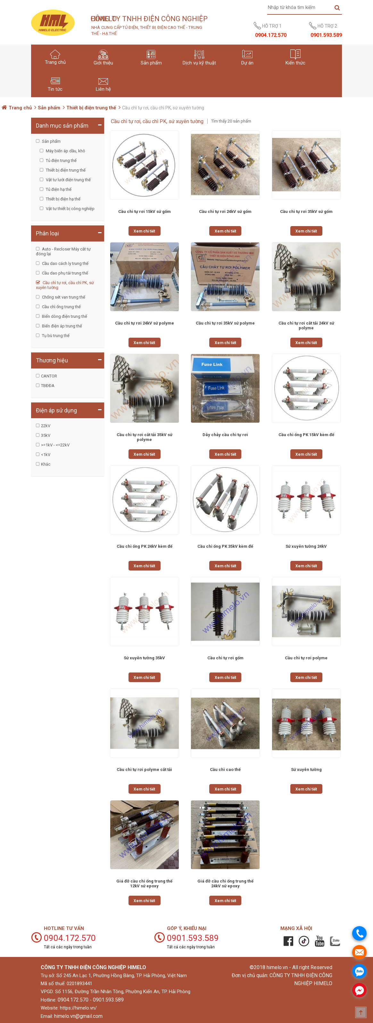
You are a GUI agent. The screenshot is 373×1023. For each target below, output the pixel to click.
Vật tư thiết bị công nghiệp (70, 208)
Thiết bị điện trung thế (91, 108)
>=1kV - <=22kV (55, 445)
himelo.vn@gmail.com (78, 1016)
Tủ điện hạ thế (58, 189)
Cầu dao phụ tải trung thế (64, 273)
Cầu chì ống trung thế (61, 306)
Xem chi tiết (144, 231)
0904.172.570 (73, 1000)
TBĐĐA (47, 385)
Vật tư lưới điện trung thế (68, 179)
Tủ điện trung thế (61, 160)
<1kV (45, 454)
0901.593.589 (108, 1000)
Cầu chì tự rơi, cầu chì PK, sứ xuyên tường (65, 285)
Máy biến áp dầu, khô (65, 150)
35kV (45, 435)
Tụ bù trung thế (55, 335)
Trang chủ (20, 108)
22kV (45, 425)
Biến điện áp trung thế (61, 326)
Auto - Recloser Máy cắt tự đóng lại (63, 251)
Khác (45, 464)
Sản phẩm (49, 108)
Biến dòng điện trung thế (64, 316)
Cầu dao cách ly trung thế (64, 263)
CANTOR (49, 376)
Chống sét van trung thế (63, 297)
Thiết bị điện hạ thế (62, 199)
